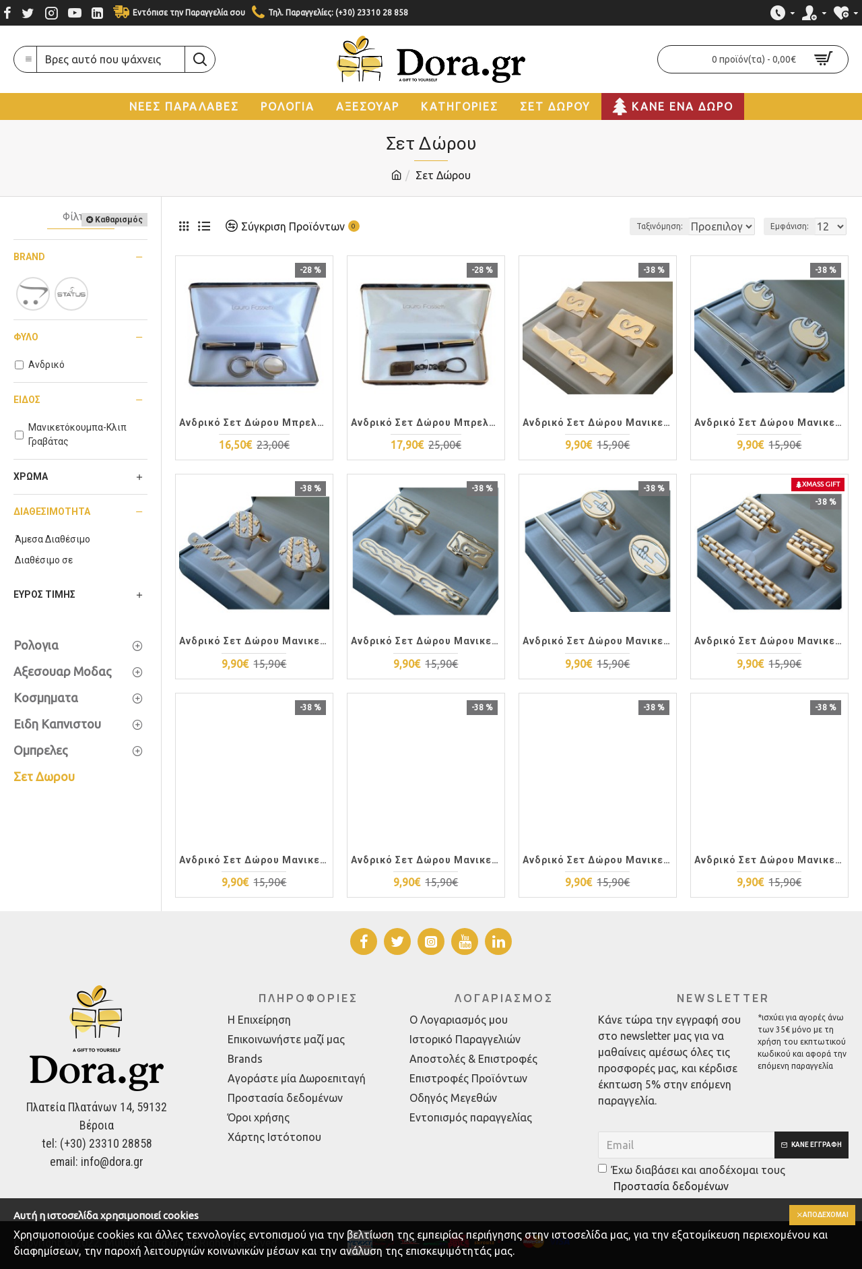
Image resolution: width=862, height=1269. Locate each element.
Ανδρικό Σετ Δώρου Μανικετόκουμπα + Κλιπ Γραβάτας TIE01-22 (254, 860)
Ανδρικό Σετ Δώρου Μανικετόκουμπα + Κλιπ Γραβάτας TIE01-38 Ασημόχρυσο (769, 422)
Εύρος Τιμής (44, 594)
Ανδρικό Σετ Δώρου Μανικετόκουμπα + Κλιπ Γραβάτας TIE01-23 (769, 641)
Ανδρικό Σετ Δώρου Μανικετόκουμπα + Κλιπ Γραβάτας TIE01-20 (426, 860)
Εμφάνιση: (793, 226)
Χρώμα (30, 476)
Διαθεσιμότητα (51, 511)
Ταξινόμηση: (614, 226)
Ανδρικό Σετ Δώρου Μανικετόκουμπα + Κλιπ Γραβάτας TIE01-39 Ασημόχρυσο (598, 422)
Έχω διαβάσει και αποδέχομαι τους (691, 1179)
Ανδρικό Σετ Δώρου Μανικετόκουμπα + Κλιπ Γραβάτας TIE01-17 (769, 860)
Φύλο (25, 337)
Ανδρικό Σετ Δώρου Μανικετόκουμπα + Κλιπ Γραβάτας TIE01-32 (426, 641)
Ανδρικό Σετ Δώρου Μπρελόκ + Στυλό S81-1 (426, 422)
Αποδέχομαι (820, 1215)
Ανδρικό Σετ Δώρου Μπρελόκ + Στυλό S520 (254, 422)
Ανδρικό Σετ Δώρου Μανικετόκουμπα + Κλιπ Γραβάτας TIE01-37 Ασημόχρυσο (254, 641)
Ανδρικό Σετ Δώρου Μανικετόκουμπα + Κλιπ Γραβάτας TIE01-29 (598, 641)
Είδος (26, 399)
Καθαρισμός (119, 219)
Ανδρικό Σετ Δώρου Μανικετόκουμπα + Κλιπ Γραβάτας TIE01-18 (598, 860)
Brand (29, 256)
